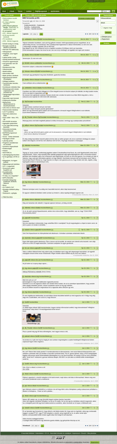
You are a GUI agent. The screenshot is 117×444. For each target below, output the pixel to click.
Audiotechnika (35, 27)
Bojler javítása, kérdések (10, 75)
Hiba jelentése (91, 433)
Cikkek (12, 11)
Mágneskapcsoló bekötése (11, 164)
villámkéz (27, 145)
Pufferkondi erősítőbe (9, 100)
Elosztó (83, 433)
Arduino (5, 151)
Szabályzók (40, 25)
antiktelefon (28, 39)
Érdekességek (7, 148)
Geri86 (27, 302)
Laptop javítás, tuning (9, 57)
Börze (4, 185)
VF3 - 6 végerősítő (8, 166)
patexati (27, 336)
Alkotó (27, 374)
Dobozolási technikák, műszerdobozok (10, 130)
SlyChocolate (29, 101)
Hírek (4, 11)
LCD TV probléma (8, 112)
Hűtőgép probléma (8, 81)
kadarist (27, 230)
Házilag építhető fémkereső (11, 59)
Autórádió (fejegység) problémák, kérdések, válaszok (10, 181)
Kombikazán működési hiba (11, 87)
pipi (26, 386)
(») (54, 39)
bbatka (27, 55)
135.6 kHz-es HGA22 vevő (11, 108)
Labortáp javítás (8, 141)
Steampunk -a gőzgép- (10, 193)
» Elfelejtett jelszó (106, 36)
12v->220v (26, 369)
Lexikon (28, 11)
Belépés (108, 32)
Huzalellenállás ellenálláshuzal (8, 173)
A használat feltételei (27, 433)
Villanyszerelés (7, 69)
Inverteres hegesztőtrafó (10, 146)
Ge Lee (27, 248)
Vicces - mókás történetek (11, 137)
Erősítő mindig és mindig (10, 44)
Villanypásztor (7, 52)
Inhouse (27, 71)
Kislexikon (102, 1)
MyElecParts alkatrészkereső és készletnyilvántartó (9, 104)
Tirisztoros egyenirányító (10, 61)
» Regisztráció (105, 39)
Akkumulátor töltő (8, 73)
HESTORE (96, 1)
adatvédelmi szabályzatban (73, 442)
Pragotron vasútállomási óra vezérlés (10, 143)
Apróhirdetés (55, 11)
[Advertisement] (109, 80)
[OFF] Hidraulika (8, 178)
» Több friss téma (7, 197)
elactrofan (28, 238)
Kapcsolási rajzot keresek (11, 98)
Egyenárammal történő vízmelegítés (10, 78)
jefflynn (27, 125)
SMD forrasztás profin (30, 18)
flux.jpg (33, 177)
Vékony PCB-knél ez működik (32, 272)
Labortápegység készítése (11, 155)
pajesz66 (27, 218)
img (26, 182)
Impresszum (76, 433)
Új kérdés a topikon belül (86, 18)
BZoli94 (40, 39)
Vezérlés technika (36, 29)
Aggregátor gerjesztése (10, 123)
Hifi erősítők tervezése (10, 121)
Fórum (20, 11)
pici (31, 21)
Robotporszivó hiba (9, 67)
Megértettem (95, 442)
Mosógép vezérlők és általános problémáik (9, 46)
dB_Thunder (28, 117)
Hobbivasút (90, 1)
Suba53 (27, 408)
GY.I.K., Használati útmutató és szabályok (58, 433)
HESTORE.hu (7, 153)
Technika (27, 27)
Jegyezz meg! (108, 27)
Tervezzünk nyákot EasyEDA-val (8, 169)
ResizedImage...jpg (34, 323)
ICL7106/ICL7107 (8, 187)
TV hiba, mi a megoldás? (10, 176)
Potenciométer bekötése (10, 110)
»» (42, 425)
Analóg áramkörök (30, 25)
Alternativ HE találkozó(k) (11, 49)
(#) (23, 39)
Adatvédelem (39, 433)
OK (113, 11)
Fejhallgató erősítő (8, 139)
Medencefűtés (7, 71)
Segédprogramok (41, 11)
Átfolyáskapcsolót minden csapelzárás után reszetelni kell (11, 90)
